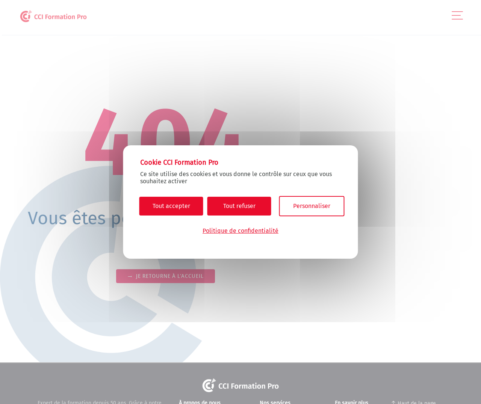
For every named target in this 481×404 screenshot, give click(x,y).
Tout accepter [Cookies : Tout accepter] (171, 206)
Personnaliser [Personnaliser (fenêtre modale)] (311, 206)
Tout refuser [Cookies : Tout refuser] (239, 206)
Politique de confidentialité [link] (240, 230)
